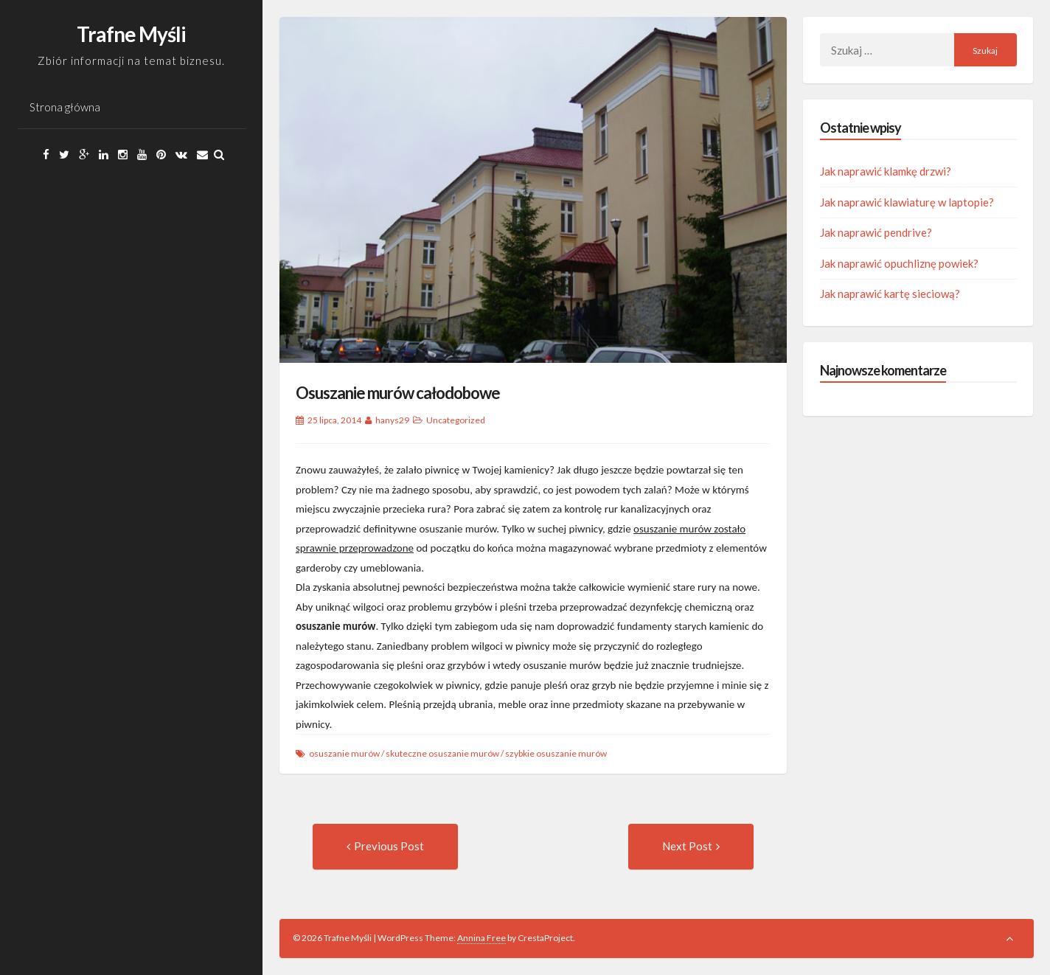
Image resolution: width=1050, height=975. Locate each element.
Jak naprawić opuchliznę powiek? (899, 263)
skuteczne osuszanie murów (442, 753)
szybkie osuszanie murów (556, 753)
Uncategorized (455, 420)
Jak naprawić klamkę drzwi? (885, 171)
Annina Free (481, 937)
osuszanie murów (344, 753)
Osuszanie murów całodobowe (398, 393)
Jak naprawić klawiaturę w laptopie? (907, 202)
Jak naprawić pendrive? (876, 232)
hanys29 (392, 420)
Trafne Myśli (131, 33)
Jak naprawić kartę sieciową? (890, 293)
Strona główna (64, 107)
